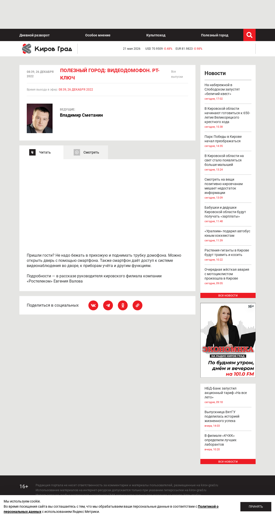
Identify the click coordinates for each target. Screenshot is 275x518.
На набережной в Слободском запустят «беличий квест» (228, 63)
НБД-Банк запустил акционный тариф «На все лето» (228, 367)
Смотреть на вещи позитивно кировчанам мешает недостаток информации (228, 160)
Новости (215, 44)
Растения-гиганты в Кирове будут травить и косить (228, 226)
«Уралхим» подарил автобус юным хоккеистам (228, 207)
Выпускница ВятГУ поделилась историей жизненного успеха (228, 390)
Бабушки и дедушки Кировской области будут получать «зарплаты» (228, 186)
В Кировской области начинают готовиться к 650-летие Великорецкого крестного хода (228, 89)
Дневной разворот (34, 6)
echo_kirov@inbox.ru (75, 491)
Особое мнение (97, 6)
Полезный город (214, 6)
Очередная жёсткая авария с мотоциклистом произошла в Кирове (228, 248)
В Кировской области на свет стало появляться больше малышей (228, 134)
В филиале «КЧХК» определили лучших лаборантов (228, 414)
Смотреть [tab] (91, 124)
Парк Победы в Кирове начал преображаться (228, 113)
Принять (256, 506)
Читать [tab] (45, 124)
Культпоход (155, 6)
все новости (228, 266)
